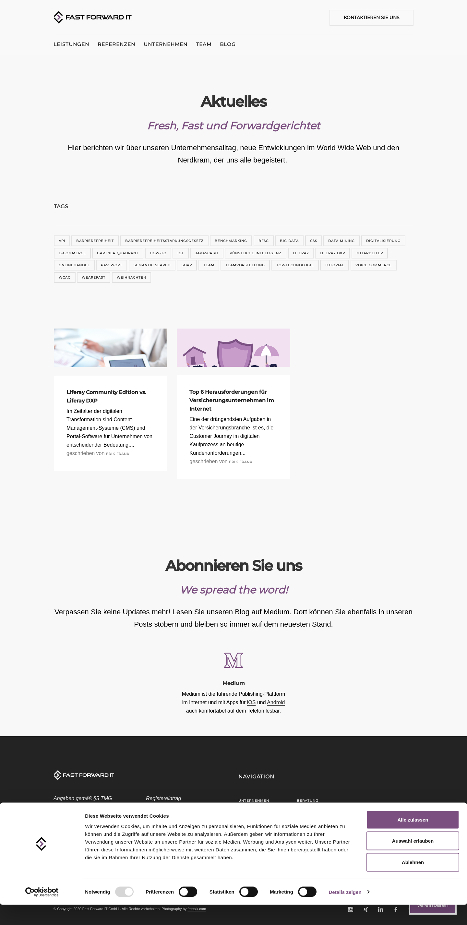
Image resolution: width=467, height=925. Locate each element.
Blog (245, 44)
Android (276, 702)
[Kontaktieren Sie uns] (368, 18)
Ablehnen (413, 882)
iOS (251, 702)
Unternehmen (174, 44)
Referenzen (120, 44)
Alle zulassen (412, 840)
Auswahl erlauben (413, 861)
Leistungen (71, 44)
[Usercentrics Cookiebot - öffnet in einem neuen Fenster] (42, 912)
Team (216, 44)
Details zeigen (345, 912)
